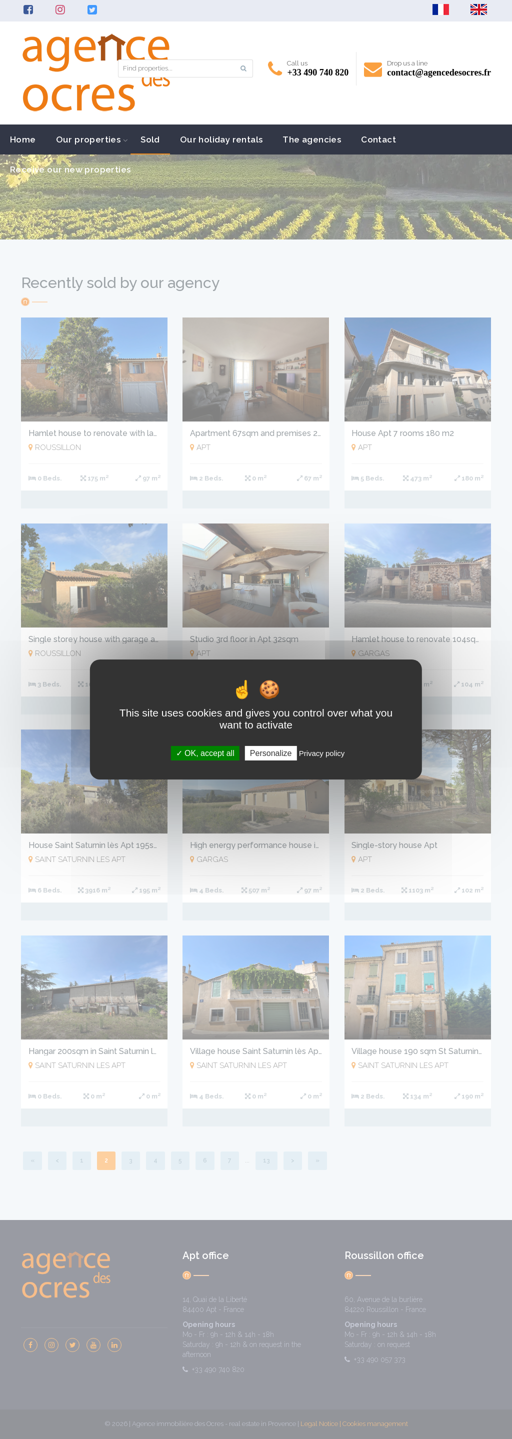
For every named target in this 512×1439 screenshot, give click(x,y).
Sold (150, 139)
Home (23, 139)
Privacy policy (322, 753)
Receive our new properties (70, 169)
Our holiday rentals (221, 139)
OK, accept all (205, 753)
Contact (378, 139)
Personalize (271, 753)
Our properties (88, 139)
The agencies (311, 139)
